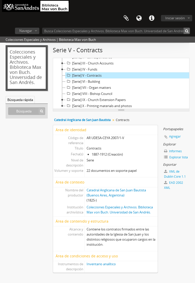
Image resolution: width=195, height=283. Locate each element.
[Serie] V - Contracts (84, 75)
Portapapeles (126, 18)
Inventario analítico (101, 264)
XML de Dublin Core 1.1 (175, 174)
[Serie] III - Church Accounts (89, 63)
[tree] (121, 83)
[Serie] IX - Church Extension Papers (96, 100)
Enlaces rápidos (151, 18)
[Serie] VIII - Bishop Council (89, 94)
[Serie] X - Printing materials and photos (99, 106)
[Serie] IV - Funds (81, 69)
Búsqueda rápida (20, 99)
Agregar (175, 136)
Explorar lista (176, 157)
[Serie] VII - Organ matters (88, 88)
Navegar (25, 30)
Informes (173, 151)
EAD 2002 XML (173, 185)
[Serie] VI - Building (83, 81)
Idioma (139, 18)
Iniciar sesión (175, 18)
